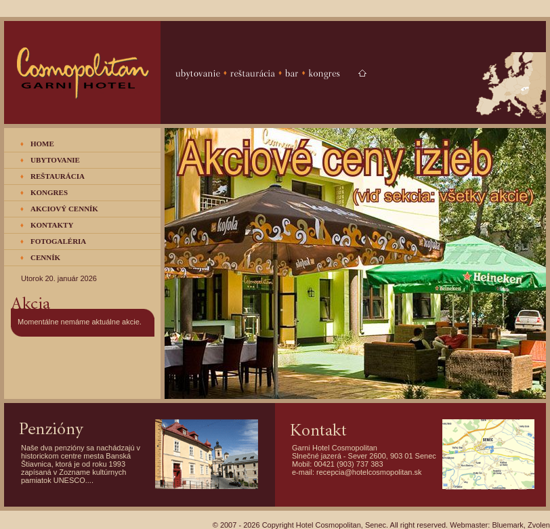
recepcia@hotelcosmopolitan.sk (368, 472)
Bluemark (507, 525)
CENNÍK (45, 257)
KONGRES (49, 192)
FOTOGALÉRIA (58, 241)
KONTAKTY (51, 225)
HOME (42, 144)
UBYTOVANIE (55, 160)
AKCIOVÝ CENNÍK (64, 209)
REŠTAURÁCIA (57, 176)
